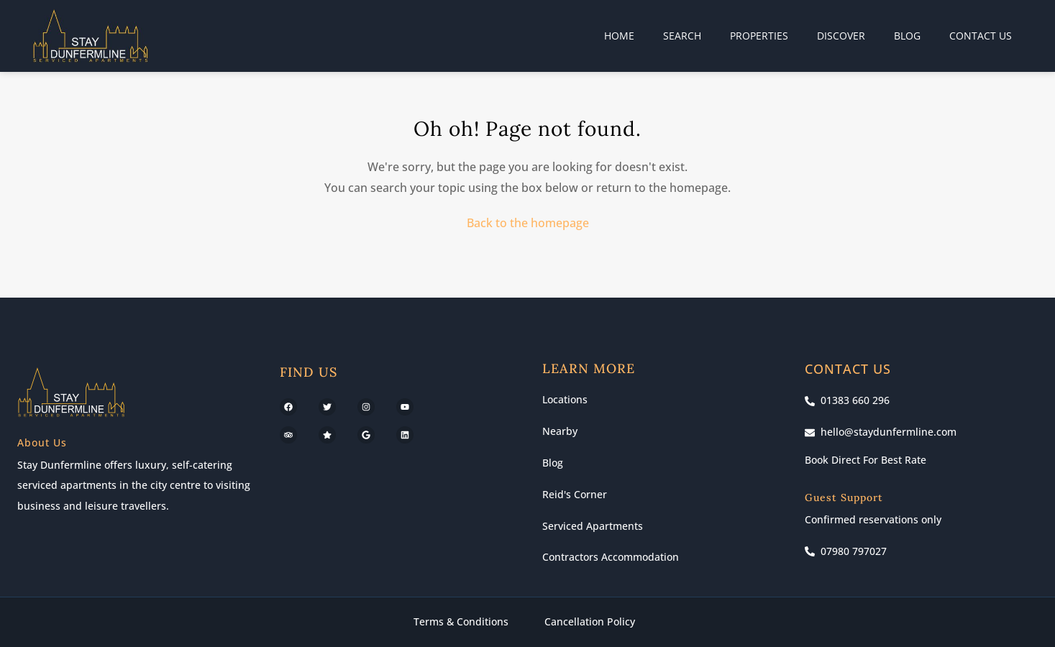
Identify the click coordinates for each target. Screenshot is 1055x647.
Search (682, 35)
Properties (759, 35)
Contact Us (980, 35)
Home (619, 35)
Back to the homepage (528, 223)
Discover (841, 35)
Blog (907, 35)
